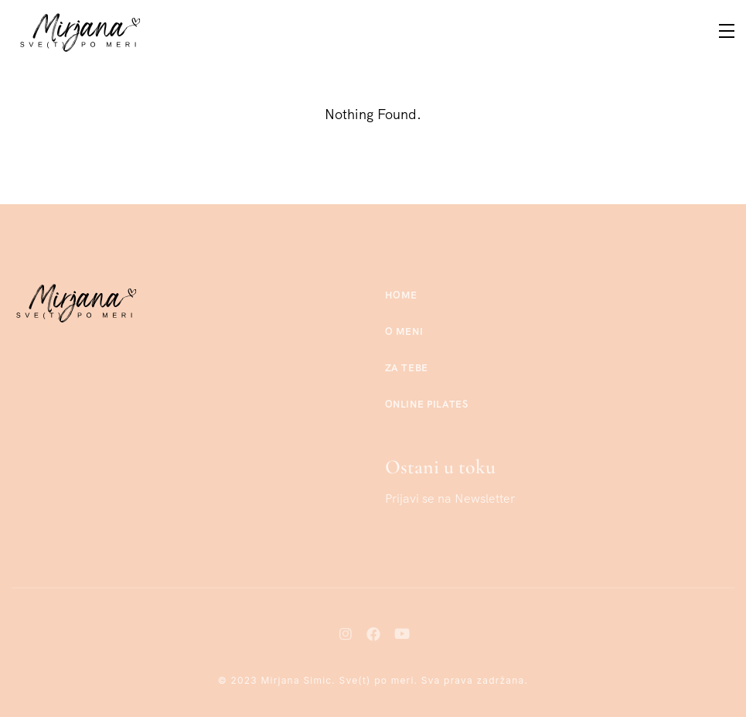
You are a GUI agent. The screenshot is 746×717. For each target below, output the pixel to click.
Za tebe (407, 367)
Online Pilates (426, 404)
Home (401, 295)
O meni (404, 331)
